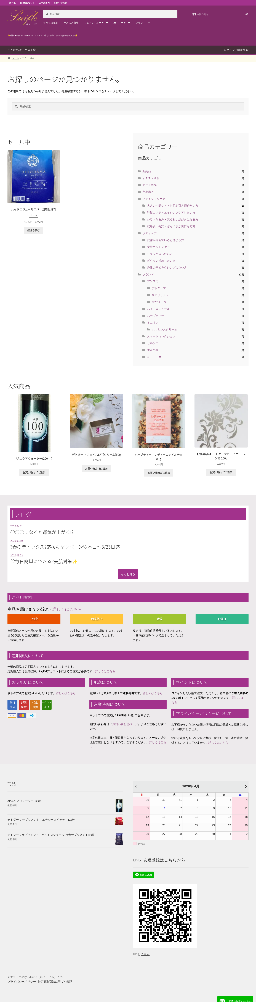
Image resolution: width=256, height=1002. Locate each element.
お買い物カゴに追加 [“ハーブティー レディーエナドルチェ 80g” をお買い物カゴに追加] (159, 472)
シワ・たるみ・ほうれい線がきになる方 (172, 219)
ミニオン (152, 322)
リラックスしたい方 (160, 254)
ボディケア (119, 22)
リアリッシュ (160, 295)
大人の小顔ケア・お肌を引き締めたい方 (172, 205)
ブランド (140, 22)
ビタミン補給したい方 (161, 260)
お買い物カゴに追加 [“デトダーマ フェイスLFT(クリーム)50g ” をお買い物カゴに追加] (96, 468)
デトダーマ (159, 288)
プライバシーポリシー (21, 981)
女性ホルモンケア (158, 247)
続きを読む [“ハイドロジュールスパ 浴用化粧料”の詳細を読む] (33, 230)
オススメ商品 (70, 22)
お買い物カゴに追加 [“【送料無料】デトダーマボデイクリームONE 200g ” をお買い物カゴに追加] (221, 472)
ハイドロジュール (158, 309)
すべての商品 (50, 22)
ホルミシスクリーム (164, 329)
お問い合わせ (60, 2)
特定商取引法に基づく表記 (55, 981)
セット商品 (149, 185)
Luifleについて (27, 2)
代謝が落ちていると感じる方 (165, 240)
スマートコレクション (161, 336)
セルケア (152, 343)
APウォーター (160, 302)
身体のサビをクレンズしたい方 (167, 267)
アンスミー (154, 281)
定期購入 (148, 192)
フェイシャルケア (94, 22)
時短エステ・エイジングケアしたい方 (171, 212)
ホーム (12, 2)
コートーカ (154, 357)
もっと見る (128, 574)
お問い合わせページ (125, 724)
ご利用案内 (44, 2)
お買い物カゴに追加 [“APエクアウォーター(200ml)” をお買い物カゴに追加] (34, 472)
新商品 (146, 171)
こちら (145, 954)
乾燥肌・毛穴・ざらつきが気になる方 (171, 226)
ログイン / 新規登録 (236, 50)
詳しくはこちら (67, 609)
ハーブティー (155, 315)
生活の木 (152, 350)
